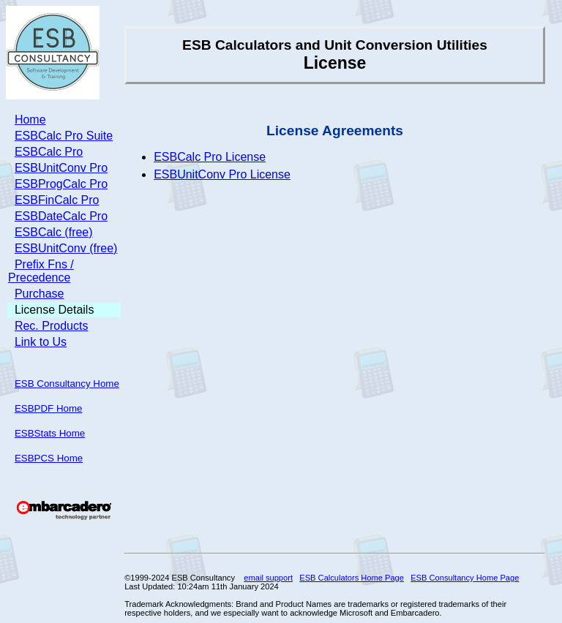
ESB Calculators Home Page (351, 577)
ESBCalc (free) (54, 232)
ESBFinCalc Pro (57, 200)
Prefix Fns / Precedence (41, 271)
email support (268, 577)
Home (30, 119)
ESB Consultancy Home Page (465, 577)
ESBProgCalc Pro (61, 184)
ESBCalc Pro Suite (64, 135)
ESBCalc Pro (49, 152)
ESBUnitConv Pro (61, 168)
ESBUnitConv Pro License (222, 174)
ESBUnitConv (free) (66, 248)
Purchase (39, 293)
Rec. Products (51, 326)
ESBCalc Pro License (210, 157)
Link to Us (41, 342)
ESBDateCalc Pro (61, 216)
